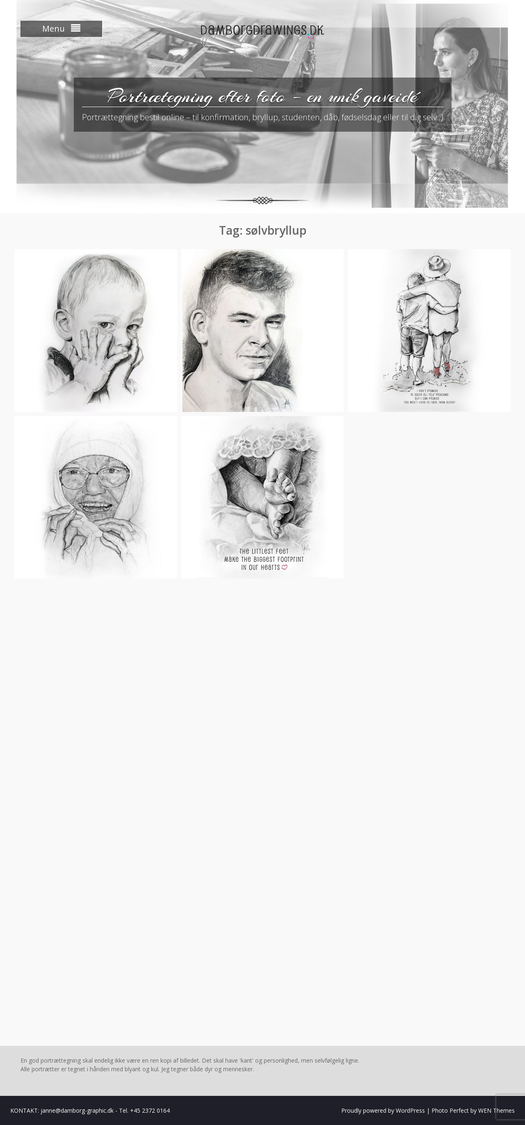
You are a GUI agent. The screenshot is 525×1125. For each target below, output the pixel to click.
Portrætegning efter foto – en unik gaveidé (262, 96)
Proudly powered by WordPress (383, 1110)
